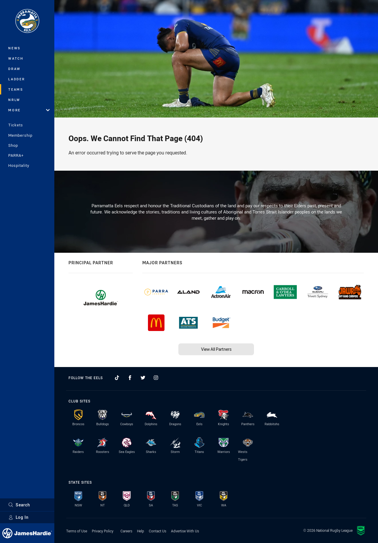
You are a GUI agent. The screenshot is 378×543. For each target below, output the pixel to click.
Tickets (15, 125)
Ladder (16, 79)
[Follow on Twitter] (143, 377)
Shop (13, 145)
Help (140, 531)
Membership (20, 135)
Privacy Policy (102, 531)
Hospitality (18, 165)
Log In (18, 517)
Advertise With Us (185, 531)
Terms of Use (76, 531)
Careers (126, 531)
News (14, 48)
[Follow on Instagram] (156, 377)
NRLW (14, 99)
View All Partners (216, 349)
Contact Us (157, 531)
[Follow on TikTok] (117, 377)
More (29, 110)
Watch (16, 58)
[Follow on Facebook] (130, 377)
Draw (14, 68)
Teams (15, 89)
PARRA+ (16, 155)
